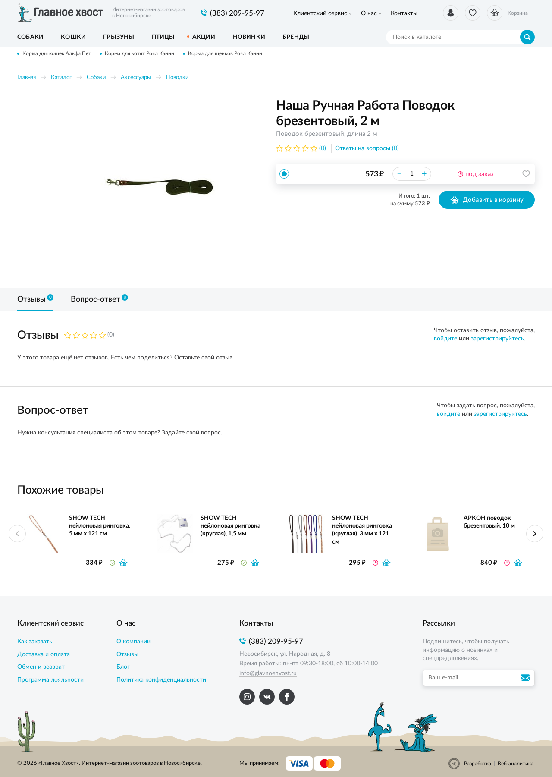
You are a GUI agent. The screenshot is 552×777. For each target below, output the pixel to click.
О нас (368, 13)
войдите (445, 339)
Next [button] (534, 533)
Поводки (177, 77)
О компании (133, 642)
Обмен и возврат (41, 667)
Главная (26, 77)
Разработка (477, 763)
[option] (161, 186)
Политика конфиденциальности (161, 680)
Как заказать (34, 642)
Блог (123, 667)
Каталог (61, 77)
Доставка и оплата (43, 654)
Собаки (96, 77)
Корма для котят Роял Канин (139, 53)
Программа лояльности (50, 680)
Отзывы (127, 654)
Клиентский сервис (320, 13)
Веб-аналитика (515, 763)
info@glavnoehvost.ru (268, 673)
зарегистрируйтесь (497, 339)
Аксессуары (136, 77)
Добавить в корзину (487, 199)
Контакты (403, 13)
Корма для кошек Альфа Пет (56, 53)
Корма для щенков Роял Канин (225, 53)
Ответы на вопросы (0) (367, 148)
